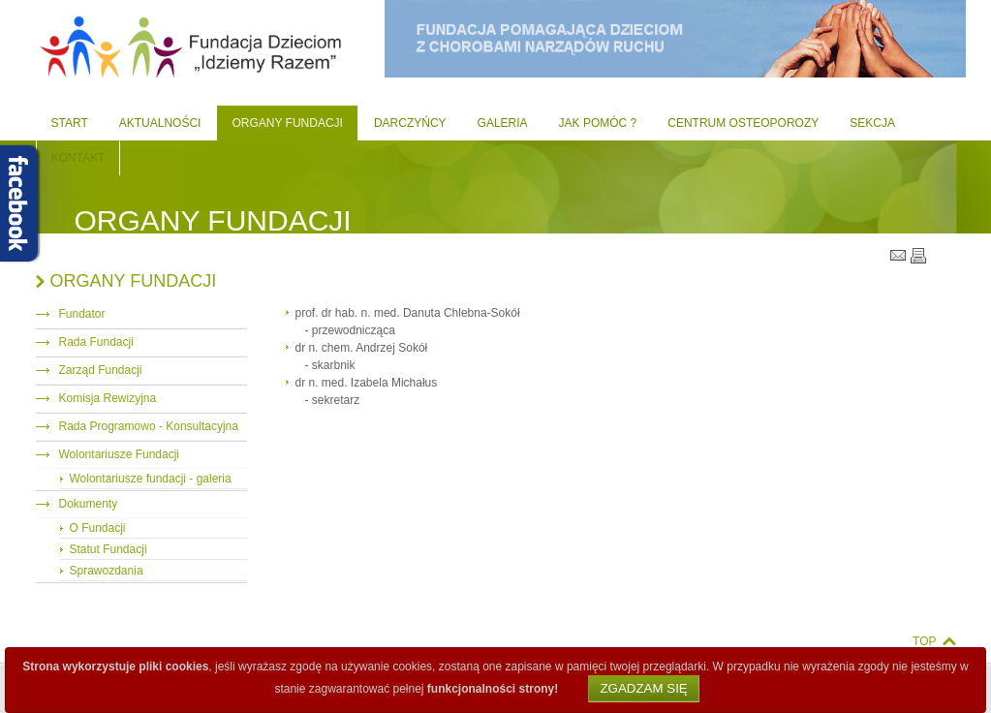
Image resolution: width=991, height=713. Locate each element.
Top (924, 641)
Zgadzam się (643, 688)
